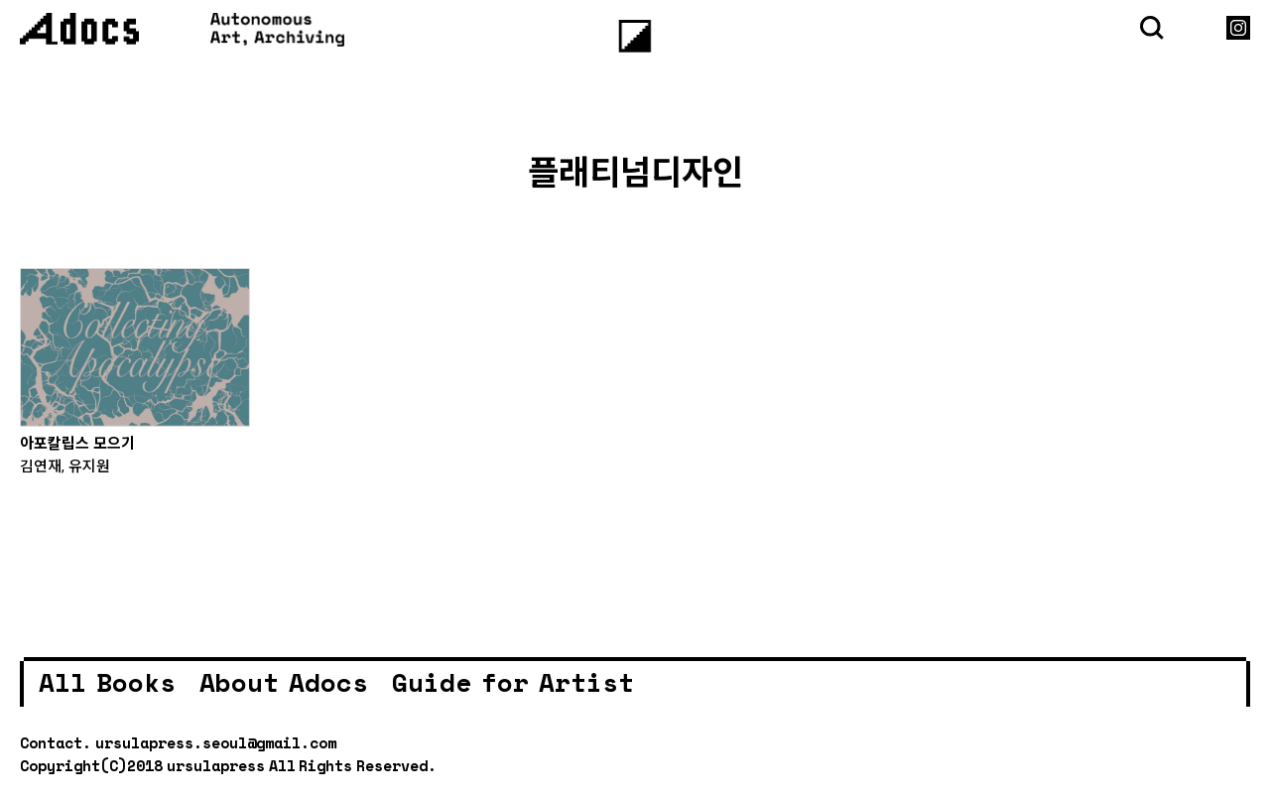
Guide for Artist (513, 682)
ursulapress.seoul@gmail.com (215, 742)
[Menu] (635, 36)
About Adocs (283, 682)
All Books (107, 682)
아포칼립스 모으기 (77, 443)
